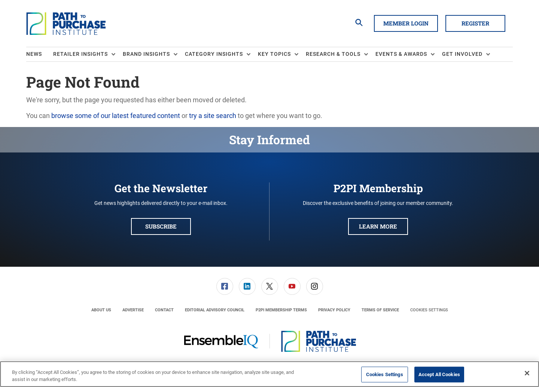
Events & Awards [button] (401, 54)
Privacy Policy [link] (334, 310)
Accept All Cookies (439, 374)
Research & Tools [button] (333, 54)
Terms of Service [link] (380, 310)
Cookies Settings (429, 310)
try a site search (212, 116)
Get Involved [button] (462, 54)
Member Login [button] (406, 23)
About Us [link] (101, 310)
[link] (224, 286)
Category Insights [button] (214, 54)
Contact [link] (164, 310)
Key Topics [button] (274, 54)
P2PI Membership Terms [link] (281, 310)
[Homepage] (66, 23)
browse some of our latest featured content (115, 116)
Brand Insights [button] (146, 54)
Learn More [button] (378, 226)
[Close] (527, 373)
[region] (269, 374)
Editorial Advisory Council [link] (214, 310)
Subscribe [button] (161, 226)
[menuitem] (39, 54)
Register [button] (475, 23)
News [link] (34, 54)
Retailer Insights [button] (80, 54)
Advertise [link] (133, 310)
